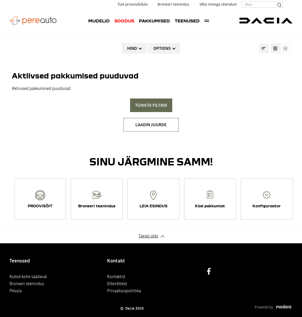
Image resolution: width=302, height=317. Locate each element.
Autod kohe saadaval (28, 277)
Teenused (162, 20)
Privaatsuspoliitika (124, 291)
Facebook (208, 271)
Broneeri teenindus (173, 4)
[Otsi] (279, 4)
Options (162, 48)
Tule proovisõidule (132, 4)
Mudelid (74, 20)
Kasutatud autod (202, 20)
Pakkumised (129, 20)
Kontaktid (116, 277)
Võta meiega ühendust (218, 4)
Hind (132, 48)
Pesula (15, 291)
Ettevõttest (117, 284)
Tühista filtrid (151, 105)
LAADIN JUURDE (151, 125)
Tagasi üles (148, 236)
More (232, 20)
